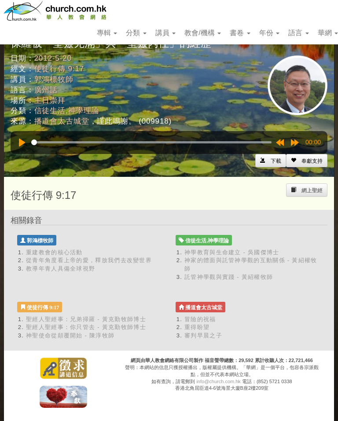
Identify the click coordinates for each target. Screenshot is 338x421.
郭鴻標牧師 (53, 79)
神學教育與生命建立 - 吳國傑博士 (231, 252)
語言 (298, 33)
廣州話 (46, 90)
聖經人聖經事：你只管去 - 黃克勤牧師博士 (86, 327)
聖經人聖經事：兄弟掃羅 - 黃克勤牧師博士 (86, 319)
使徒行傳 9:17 (59, 69)
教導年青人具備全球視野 (60, 268)
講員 (165, 33)
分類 (136, 33)
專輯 (107, 33)
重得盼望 (196, 327)
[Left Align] (306, 160)
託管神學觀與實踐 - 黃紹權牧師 (228, 277)
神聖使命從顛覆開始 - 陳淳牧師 (70, 335)
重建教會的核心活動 (54, 252)
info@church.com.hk (218, 381)
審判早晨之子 (203, 335)
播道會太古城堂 (61, 121)
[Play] (22, 142)
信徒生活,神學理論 (66, 110)
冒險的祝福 (200, 319)
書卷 (240, 33)
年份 (269, 33)
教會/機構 (202, 33)
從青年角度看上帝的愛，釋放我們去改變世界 (89, 260)
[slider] (151, 142)
